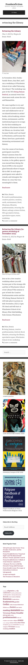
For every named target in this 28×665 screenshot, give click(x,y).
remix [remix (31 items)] (20, 620)
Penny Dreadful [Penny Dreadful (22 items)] (17, 613)
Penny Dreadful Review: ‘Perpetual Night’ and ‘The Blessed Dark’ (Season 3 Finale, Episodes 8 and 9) (14, 555)
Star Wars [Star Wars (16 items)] (21, 623)
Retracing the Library (11, 31)
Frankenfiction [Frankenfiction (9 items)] (15, 599)
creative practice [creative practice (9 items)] (7, 594)
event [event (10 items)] (10, 597)
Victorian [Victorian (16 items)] (11, 627)
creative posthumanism (13, 197)
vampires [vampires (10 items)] (5, 626)
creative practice (8, 200)
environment (12, 202)
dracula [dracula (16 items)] (5, 597)
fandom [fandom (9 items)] (14, 597)
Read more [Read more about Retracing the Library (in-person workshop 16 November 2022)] (6, 320)
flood (19, 202)
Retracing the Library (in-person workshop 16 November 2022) (13, 231)
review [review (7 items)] (4, 622)
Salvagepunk (7, 572)
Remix (11, 194)
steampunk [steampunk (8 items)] (5, 624)
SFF (3, 213)
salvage (11, 210)
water (18, 215)
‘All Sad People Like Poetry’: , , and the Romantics (13, 549)
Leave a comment (10, 221)
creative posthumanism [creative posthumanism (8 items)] (16, 592)
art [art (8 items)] (15, 590)
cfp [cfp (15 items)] (17, 591)
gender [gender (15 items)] (17, 602)
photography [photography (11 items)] (6, 615)
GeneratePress (14, 662)
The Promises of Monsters (11, 576)
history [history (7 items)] (8, 607)
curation (18, 200)
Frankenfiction (14, 4)
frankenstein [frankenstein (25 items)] (8, 602)
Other (6, 194)
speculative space (8, 215)
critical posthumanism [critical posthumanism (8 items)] (16, 594)
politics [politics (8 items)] (12, 615)
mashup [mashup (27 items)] (6, 610)
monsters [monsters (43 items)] (15, 610)
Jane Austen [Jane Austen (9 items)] (19, 607)
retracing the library (16, 335)
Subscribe (8, 533)
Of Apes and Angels (9, 574)
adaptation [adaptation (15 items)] (11, 591)
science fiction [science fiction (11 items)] (14, 622)
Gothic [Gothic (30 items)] (6, 604)
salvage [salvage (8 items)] (7, 622)
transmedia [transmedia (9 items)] (16, 624)
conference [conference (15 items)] (7, 593)
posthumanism (8, 208)
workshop (6, 218)
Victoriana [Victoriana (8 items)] (17, 626)
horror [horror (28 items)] (13, 607)
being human (9, 329)
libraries (13, 205)
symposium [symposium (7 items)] (10, 624)
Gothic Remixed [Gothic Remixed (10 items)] (14, 604)
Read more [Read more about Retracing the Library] (6, 188)
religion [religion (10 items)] (15, 620)
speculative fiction (12, 213)
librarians (6, 205)
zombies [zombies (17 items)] (12, 629)
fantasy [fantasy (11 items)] (18, 597)
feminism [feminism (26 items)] (7, 599)
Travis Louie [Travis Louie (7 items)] (21, 624)
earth (4, 202)
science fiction (19, 210)
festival (17, 332)
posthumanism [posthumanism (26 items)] (10, 617)
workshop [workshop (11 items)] (6, 628)
